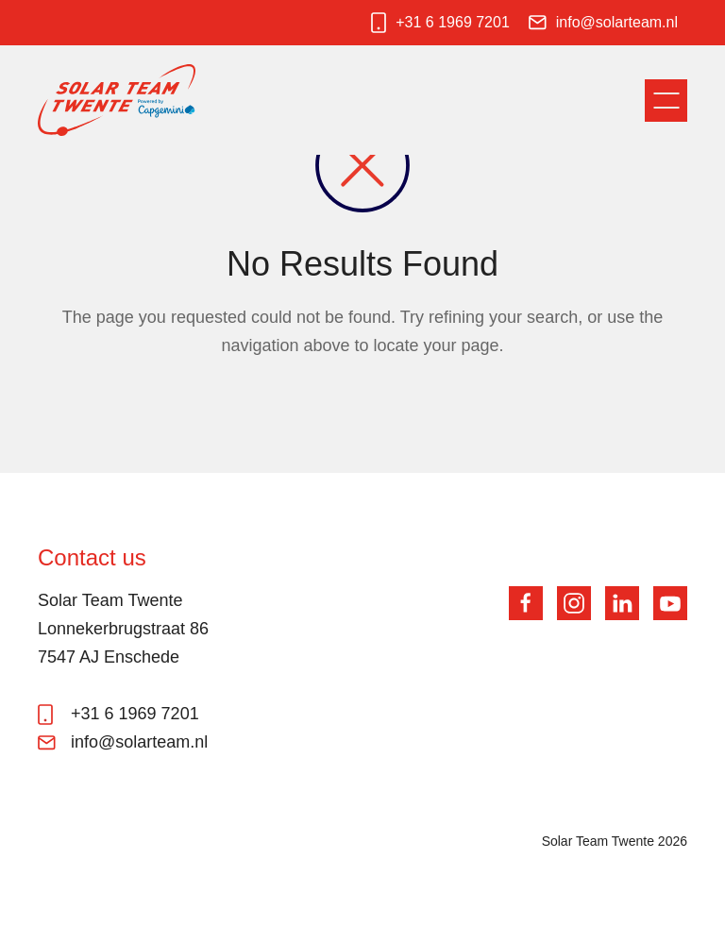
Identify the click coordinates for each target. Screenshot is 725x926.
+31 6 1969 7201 (453, 22)
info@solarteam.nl (617, 22)
